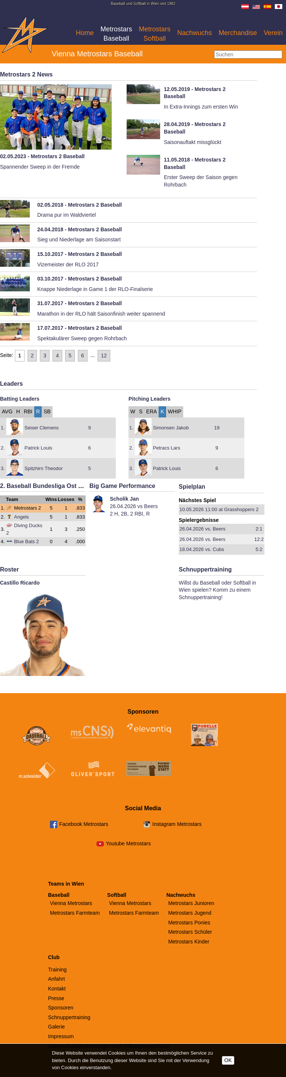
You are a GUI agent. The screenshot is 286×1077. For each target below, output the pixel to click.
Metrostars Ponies (189, 923)
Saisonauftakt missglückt (192, 142)
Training (57, 970)
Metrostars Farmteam (75, 913)
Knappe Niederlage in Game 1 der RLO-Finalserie (95, 289)
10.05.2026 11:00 (198, 509)
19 (216, 428)
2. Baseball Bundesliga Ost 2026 (45, 486)
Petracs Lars (166, 448)
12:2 (259, 539)
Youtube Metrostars (128, 843)
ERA (151, 411)
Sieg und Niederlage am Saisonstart (79, 239)
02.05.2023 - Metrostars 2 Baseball (42, 156)
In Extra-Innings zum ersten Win (201, 107)
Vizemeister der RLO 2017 (68, 264)
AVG (7, 411)
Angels (17, 517)
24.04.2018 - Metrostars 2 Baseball (79, 229)
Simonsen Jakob (171, 428)
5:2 (258, 549)
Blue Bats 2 (22, 541)
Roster (9, 569)
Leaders (11, 384)
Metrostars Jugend (190, 913)
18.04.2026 (191, 549)
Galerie (56, 1027)
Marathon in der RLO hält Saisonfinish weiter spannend (101, 314)
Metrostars (116, 33)
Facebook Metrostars (83, 824)
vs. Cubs (214, 549)
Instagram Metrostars (176, 824)
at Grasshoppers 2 (238, 509)
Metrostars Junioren (191, 903)
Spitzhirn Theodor (44, 468)
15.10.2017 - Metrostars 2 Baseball (79, 254)
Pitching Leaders (149, 399)
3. (3, 468)
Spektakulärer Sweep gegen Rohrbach (82, 338)
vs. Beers (215, 529)
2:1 (258, 529)
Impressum (61, 1036)
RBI (28, 411)
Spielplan (192, 486)
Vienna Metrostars (71, 903)
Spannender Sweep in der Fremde (40, 167)
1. (3, 428)
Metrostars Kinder (188, 942)
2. (3, 448)
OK (228, 1060)
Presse (56, 998)
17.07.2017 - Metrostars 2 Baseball (79, 328)
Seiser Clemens (42, 428)
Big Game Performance (122, 486)
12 (104, 356)
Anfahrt (56, 979)
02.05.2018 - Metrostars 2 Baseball (79, 205)
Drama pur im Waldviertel (66, 215)
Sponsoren (60, 1008)
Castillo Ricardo (20, 583)
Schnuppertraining (205, 569)
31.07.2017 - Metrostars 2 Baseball (79, 303)
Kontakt (57, 989)
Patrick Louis (38, 448)
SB (47, 411)
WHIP (175, 411)
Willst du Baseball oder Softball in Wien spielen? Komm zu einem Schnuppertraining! (217, 590)
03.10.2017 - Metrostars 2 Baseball (79, 279)
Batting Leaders (19, 399)
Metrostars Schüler (190, 932)
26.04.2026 (191, 529)
